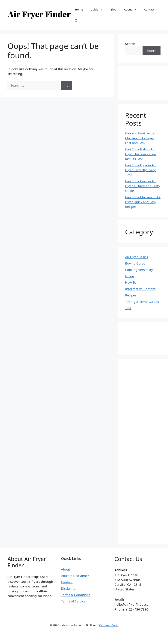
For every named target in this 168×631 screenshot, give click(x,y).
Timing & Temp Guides (142, 301)
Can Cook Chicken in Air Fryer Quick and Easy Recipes (143, 202)
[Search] (66, 85)
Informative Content (140, 289)
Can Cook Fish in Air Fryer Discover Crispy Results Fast (140, 154)
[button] (76, 20)
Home (79, 9)
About (132, 9)
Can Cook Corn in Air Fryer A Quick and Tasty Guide (142, 186)
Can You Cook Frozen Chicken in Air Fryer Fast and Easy (141, 138)
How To (130, 282)
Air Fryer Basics (136, 257)
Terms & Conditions (75, 595)
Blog (113, 9)
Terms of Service (73, 601)
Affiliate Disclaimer (75, 576)
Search (130, 43)
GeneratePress (108, 625)
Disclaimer (69, 588)
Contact (149, 9)
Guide (98, 9)
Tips (128, 308)
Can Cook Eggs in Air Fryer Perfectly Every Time (140, 170)
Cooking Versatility (139, 270)
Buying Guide (135, 263)
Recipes (131, 295)
